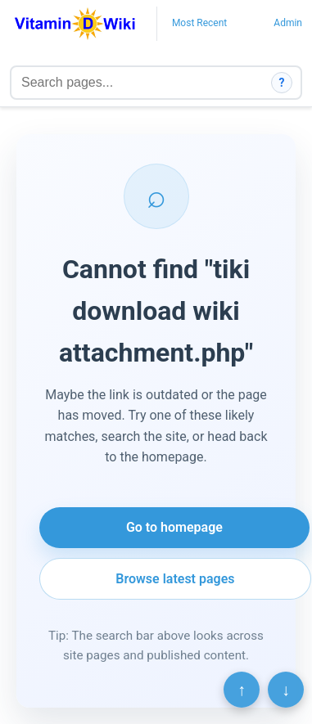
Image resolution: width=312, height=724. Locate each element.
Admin (288, 23)
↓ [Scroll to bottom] (286, 690)
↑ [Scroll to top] (241, 690)
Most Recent (199, 23)
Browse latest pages (174, 579)
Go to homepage (174, 527)
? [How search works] (282, 82)
